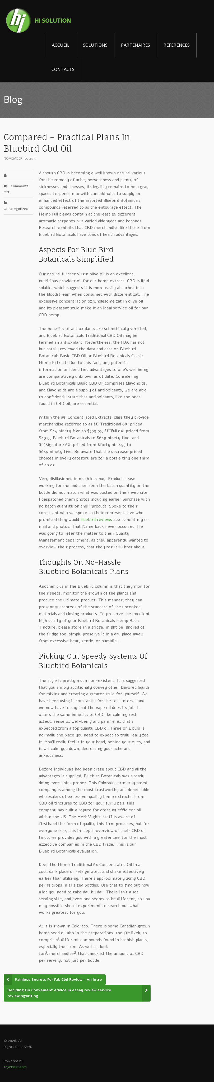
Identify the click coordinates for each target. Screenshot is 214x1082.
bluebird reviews (96, 520)
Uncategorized (16, 208)
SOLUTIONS (95, 45)
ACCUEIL (60, 45)
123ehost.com (15, 1066)
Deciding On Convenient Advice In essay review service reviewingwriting (59, 993)
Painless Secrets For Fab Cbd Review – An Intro (58, 979)
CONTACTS (63, 69)
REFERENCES (177, 45)
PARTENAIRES (135, 45)
